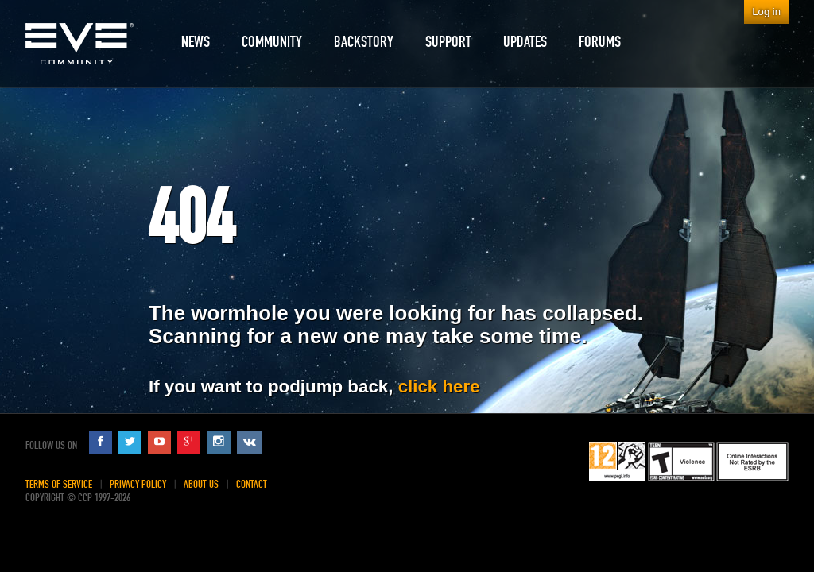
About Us (201, 484)
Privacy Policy (138, 484)
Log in (766, 11)
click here (439, 386)
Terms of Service (58, 484)
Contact (251, 484)
